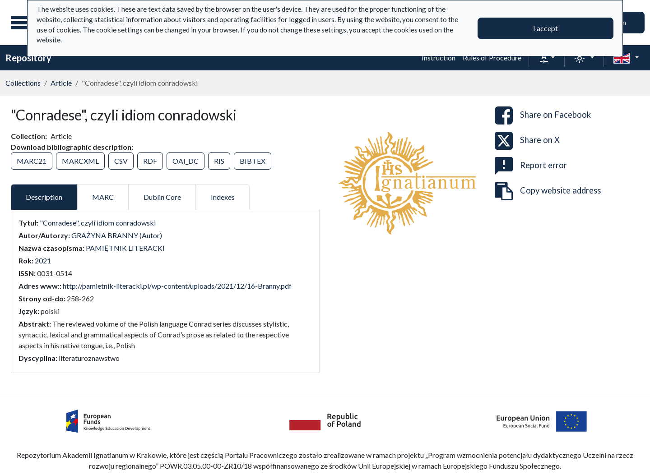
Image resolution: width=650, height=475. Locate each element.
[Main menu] (22, 23)
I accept (545, 28)
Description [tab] (44, 197)
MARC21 (31, 161)
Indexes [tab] (223, 197)
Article (61, 82)
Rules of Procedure (492, 57)
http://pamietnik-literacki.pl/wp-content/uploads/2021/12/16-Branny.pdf (177, 285)
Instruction (438, 57)
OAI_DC (185, 161)
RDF (150, 161)
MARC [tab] (103, 197)
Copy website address (548, 191)
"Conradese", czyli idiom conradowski (98, 222)
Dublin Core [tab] (162, 197)
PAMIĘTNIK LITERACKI (125, 248)
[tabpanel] (165, 290)
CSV (121, 161)
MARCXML (80, 161)
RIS (219, 161)
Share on (543, 115)
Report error (531, 166)
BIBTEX (252, 161)
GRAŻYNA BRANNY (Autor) (116, 235)
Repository (28, 57)
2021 (43, 260)
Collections (23, 82)
